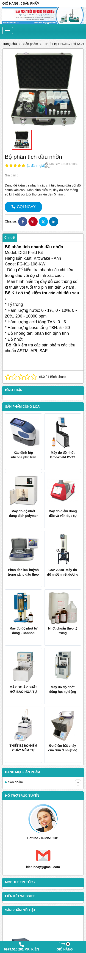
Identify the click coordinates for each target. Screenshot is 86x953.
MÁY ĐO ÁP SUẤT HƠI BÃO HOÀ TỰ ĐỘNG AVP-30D (23, 691)
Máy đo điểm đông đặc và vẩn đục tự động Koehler (63, 515)
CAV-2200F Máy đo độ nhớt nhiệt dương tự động (62, 574)
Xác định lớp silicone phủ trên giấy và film (23, 457)
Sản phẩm (44, 782)
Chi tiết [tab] (9, 237)
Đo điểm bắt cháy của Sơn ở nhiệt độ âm (62, 750)
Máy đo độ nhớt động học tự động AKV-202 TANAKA (62, 691)
